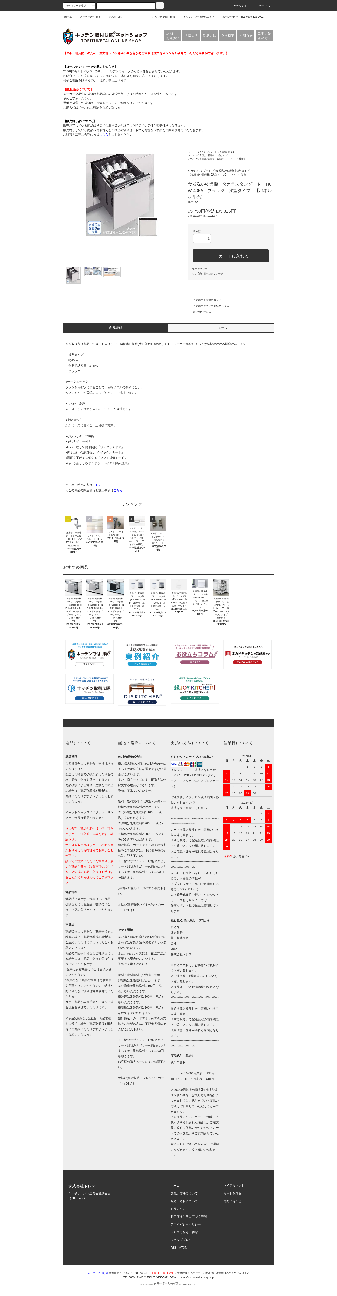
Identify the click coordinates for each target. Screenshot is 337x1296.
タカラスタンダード (207, 152)
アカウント (238, 5)
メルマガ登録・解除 (161, 16)
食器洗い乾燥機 (227, 152)
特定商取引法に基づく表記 (207, 273)
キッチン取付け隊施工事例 (196, 16)
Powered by (168, 1284)
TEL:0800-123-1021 (252, 16)
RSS (174, 1247)
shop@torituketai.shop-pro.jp (197, 1277)
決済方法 (191, 35)
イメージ (221, 328)
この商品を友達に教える (204, 299)
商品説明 (116, 328)
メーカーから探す (88, 16)
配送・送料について (184, 1201)
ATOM (183, 1247)
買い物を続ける (199, 312)
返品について (200, 268)
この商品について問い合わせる (208, 305)
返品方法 (209, 35)
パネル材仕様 (239, 158)
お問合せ (246, 35)
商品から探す (114, 16)
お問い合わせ (227, 16)
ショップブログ (181, 1240)
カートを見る (232, 1193)
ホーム (68, 16)
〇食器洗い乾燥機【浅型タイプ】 (213, 155)
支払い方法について (184, 1193)
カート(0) (263, 5)
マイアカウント (233, 1185)
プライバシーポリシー (186, 1224)
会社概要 (228, 35)
